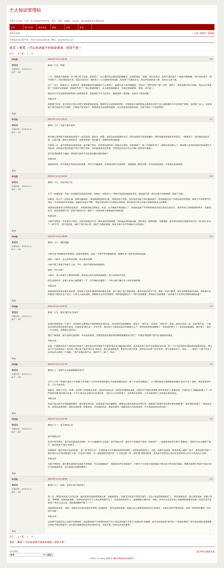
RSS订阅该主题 (207, 551)
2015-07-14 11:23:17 (57, 119)
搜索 (54, 27)
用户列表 (29, 27)
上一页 (20, 53)
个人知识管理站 (25, 10)
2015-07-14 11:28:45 (57, 479)
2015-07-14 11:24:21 (57, 176)
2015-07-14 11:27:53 (57, 419)
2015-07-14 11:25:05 (57, 236)
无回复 (211, 33)
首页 (13, 27)
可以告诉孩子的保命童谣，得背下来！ (55, 47)
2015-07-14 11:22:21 (57, 59)
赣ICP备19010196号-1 (123, 558)
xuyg (15, 59)
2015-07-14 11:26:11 (57, 306)
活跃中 (203, 33)
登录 (81, 27)
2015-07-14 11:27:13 (57, 364)
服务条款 (42, 27)
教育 (22, 47)
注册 (68, 27)
